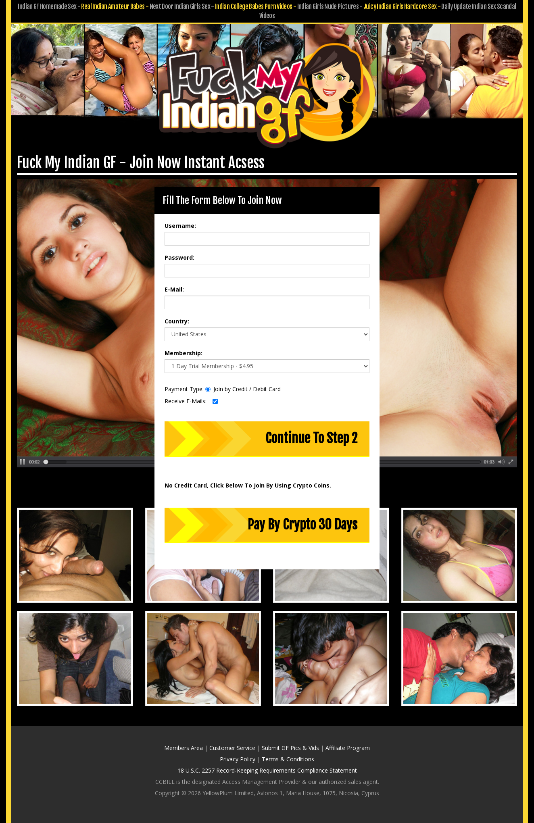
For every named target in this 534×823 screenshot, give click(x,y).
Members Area (183, 748)
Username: (180, 225)
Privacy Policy (237, 759)
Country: (177, 321)
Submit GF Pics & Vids (290, 748)
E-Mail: (174, 289)
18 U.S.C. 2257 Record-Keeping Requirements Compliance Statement (267, 770)
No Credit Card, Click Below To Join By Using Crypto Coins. (248, 485)
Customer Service (232, 748)
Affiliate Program (347, 748)
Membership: (183, 353)
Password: (179, 257)
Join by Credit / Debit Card (243, 389)
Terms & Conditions (288, 759)
